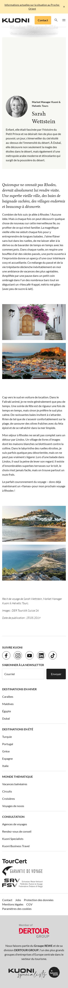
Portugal (7, 744)
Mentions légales (12, 904)
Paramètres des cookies (17, 908)
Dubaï (6, 718)
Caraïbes (7, 696)
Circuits (7, 791)
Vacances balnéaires (14, 784)
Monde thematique (17, 776)
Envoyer (56, 674)
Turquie (7, 736)
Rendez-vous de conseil (16, 831)
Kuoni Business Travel (16, 846)
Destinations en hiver (19, 689)
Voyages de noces (13, 806)
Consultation (13, 816)
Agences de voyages (14, 824)
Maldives (8, 704)
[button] (56, 20)
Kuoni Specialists (12, 838)
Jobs (18, 900)
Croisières (8, 798)
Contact (43, 20)
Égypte (6, 711)
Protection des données (38, 900)
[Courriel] (23, 674)
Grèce (6, 751)
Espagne (7, 758)
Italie (5, 766)
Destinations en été (17, 729)
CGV (29, 904)
